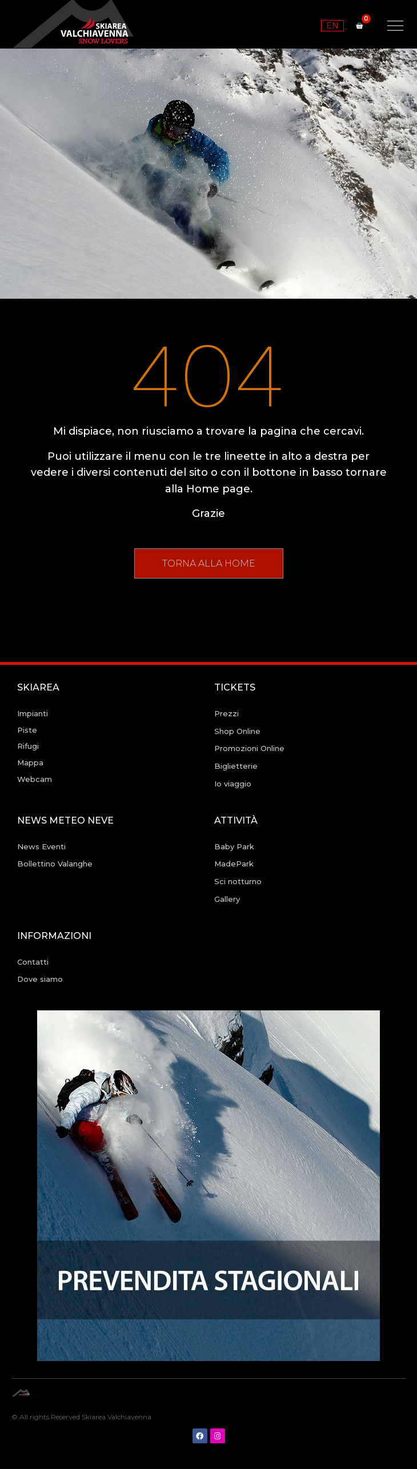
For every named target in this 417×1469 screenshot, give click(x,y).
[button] (208, 563)
